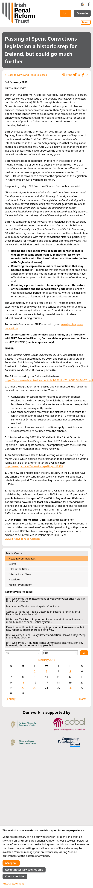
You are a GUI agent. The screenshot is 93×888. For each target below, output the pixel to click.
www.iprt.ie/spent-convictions (22, 538)
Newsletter (15, 579)
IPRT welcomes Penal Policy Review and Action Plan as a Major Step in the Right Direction (46, 636)
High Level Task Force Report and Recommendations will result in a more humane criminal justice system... (45, 621)
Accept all (11, 863)
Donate (82, 13)
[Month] (22, 652)
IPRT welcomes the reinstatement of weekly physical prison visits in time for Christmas (45, 600)
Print (67, 75)
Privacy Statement (13, 883)
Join (66, 13)
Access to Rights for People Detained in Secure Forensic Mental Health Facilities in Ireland (43, 613)
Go (84, 652)
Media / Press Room (20, 584)
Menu (85, 22)
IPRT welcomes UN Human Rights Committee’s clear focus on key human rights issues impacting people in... (44, 644)
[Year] (60, 652)
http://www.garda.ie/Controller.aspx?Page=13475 (34, 466)
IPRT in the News (19, 569)
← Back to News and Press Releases (26, 75)
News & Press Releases (22, 558)
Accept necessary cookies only (24, 869)
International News (20, 574)
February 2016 (46, 660)
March (83, 699)
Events (12, 564)
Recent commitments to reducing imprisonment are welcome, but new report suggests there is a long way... (45, 628)
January (10, 699)
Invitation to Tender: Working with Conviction (33, 606)
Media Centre (14, 553)
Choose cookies (14, 876)
